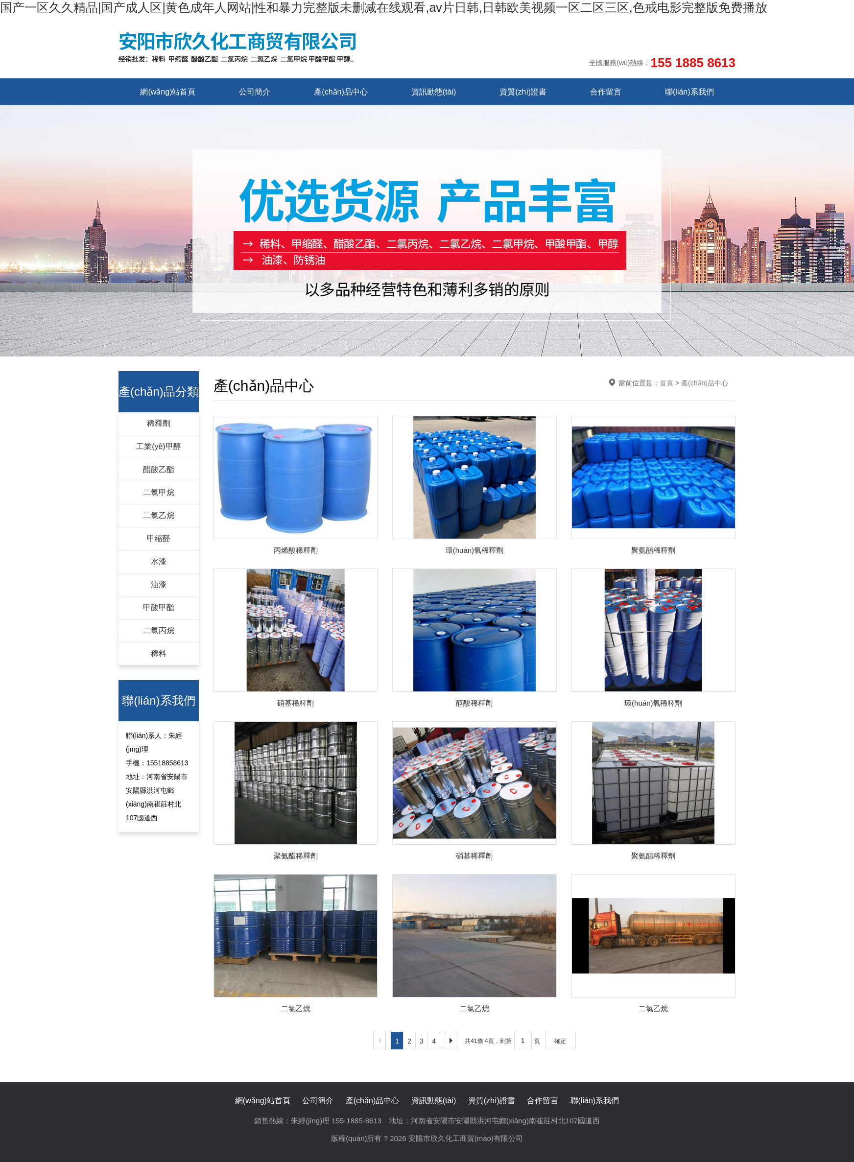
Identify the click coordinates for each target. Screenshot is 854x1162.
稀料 (158, 653)
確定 (560, 1041)
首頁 (666, 383)
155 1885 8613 (692, 62)
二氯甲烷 (158, 492)
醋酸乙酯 (158, 469)
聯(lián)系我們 (689, 92)
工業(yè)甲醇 (158, 446)
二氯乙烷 (158, 515)
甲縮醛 (158, 538)
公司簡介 (254, 92)
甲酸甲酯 (158, 607)
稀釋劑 (158, 423)
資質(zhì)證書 (522, 92)
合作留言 (605, 92)
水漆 (158, 561)
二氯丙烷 (158, 630)
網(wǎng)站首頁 (167, 92)
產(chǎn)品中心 (340, 92)
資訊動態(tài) (433, 92)
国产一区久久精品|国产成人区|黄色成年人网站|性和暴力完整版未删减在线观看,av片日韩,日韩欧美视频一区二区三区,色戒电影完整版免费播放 (383, 7)
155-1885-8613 (356, 1120)
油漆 (158, 584)
